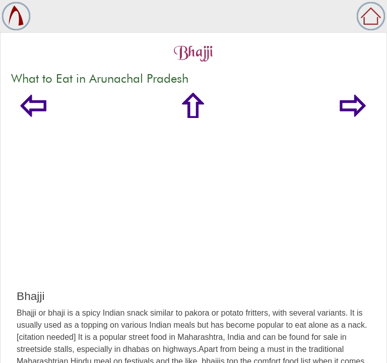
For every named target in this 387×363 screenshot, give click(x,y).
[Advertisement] (193, 213)
